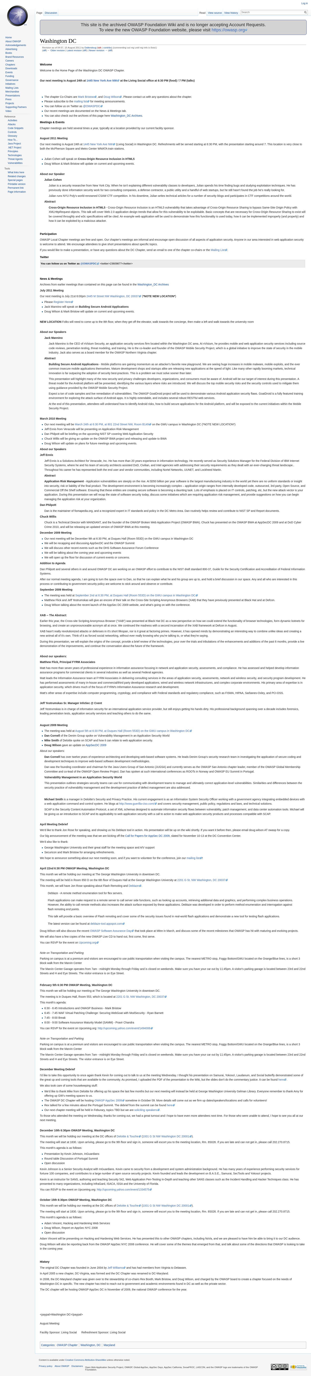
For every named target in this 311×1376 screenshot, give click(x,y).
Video (8, 111)
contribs (107, 47)
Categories (48, 1345)
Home (8, 37)
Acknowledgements (15, 45)
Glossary (12, 136)
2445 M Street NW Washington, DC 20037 (112, 296)
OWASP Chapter (67, 1345)
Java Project (14, 143)
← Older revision (56, 50)
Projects (9, 103)
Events (9, 72)
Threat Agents (15, 159)
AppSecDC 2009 (96, 745)
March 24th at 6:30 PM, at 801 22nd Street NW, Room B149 (112, 424)
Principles (13, 151)
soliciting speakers (145, 1110)
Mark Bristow (86, 96)
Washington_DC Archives (126, 115)
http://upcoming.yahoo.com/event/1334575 (123, 1189)
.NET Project (14, 147)
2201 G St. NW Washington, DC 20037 (201, 880)
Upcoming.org (87, 942)
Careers (9, 60)
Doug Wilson (111, 96)
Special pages (15, 180)
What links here (16, 172)
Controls (12, 132)
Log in (304, 3)
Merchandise (12, 91)
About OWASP (13, 41)
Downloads (11, 68)
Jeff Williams (115, 1267)
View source (215, 12)
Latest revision (74, 50)
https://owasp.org (228, 29)
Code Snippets (15, 128)
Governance (11, 80)
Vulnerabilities (15, 163)
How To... (13, 139)
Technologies (15, 155)
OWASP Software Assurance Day (111, 930)
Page (39, 12)
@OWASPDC (91, 106)
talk (99, 47)
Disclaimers (77, 1366)
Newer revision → (98, 50)
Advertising (11, 49)
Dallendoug (90, 47)
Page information (17, 191)
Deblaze (134, 885)
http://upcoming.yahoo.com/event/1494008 (124, 1028)
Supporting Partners (16, 107)
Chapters (10, 64)
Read (202, 12)
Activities (12, 120)
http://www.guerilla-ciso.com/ (136, 803)
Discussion (51, 12)
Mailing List (218, 250)
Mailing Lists (11, 87)
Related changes (17, 176)
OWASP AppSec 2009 (108, 1100)
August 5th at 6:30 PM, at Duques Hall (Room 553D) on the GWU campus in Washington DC (132, 730)
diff (44, 50)
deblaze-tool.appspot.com (106, 923)
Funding (9, 76)
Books (8, 53)
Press (8, 99)
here (281, 1079)
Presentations (12, 95)
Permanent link (16, 187)
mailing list (80, 101)
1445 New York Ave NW (101, 80)
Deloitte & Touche (127, 1136)
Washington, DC (91, 1345)
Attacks (11, 124)
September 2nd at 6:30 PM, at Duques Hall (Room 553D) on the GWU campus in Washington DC (135, 595)
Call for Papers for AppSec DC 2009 (147, 835)
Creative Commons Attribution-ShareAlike (85, 1360)
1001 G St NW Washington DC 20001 (166, 1136)
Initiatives (10, 84)
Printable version (16, 184)
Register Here (62, 302)
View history (231, 12)
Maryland (109, 1345)
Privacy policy (45, 1366)
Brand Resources (14, 57)
